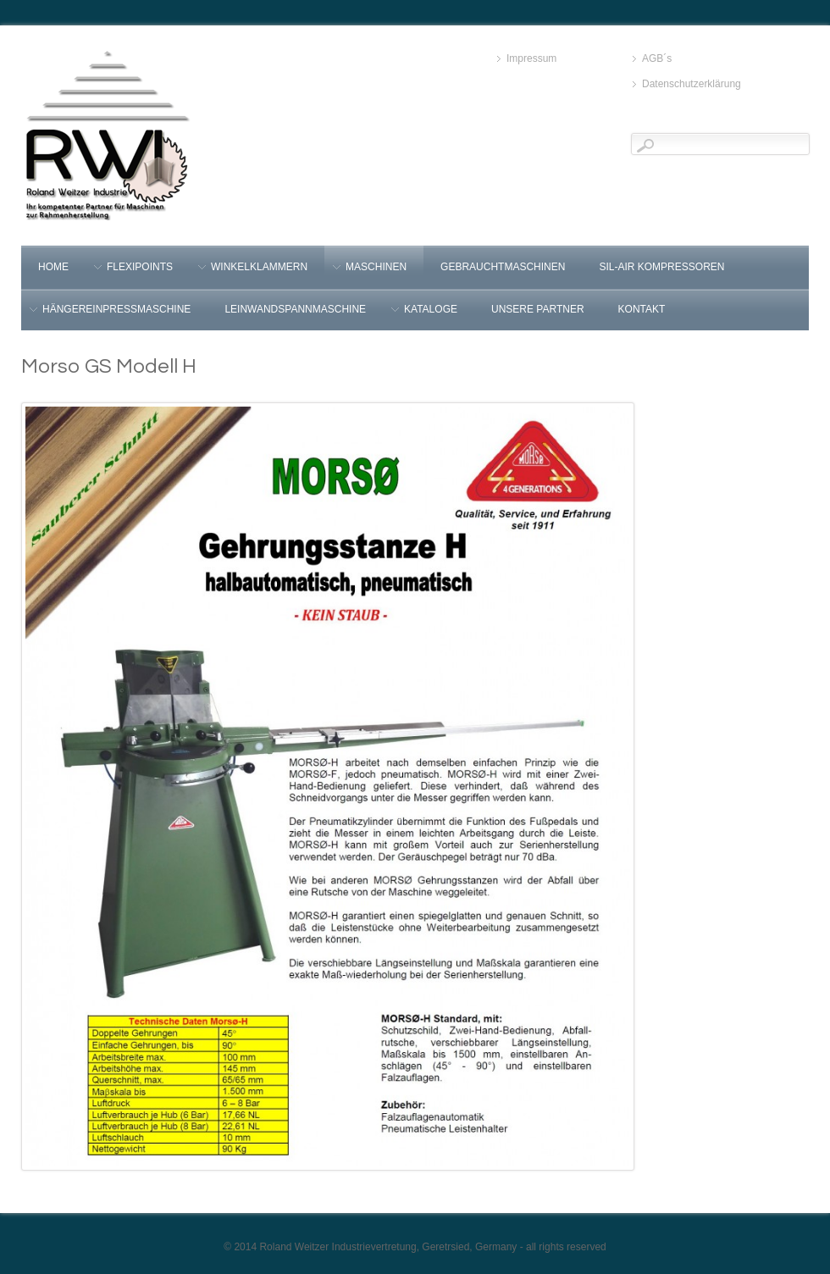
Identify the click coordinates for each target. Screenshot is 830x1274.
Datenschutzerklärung (691, 84)
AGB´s (657, 58)
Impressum (531, 58)
